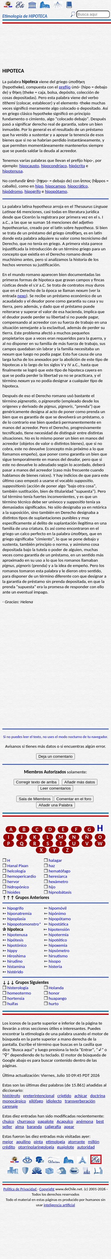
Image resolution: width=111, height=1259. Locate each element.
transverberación (80, 1101)
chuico (8, 1121)
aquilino (23, 1141)
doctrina (97, 1095)
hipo (39, 186)
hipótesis (15, 940)
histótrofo (11, 1095)
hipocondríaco (54, 165)
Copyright (46, 1189)
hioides (13, 892)
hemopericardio (21, 876)
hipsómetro (59, 950)
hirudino (14, 961)
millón (93, 1141)
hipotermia (58, 934)
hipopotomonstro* (24, 924)
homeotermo (19, 993)
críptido (64, 1095)
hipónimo (57, 913)
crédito (8, 1147)
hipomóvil (58, 908)
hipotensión (59, 929)
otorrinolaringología (36, 1147)
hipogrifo (33, 191)
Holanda (56, 987)
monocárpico (14, 1101)
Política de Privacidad (20, 1189)
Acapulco (65, 1121)
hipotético (58, 940)
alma (19, 1126)
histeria (55, 966)
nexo (21, 295)
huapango (58, 998)
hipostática (58, 924)
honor (54, 993)
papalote (46, 1121)
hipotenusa (12, 171)
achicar (80, 1095)
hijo (52, 887)
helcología (16, 871)
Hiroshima (16, 956)
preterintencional (38, 1095)
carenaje (10, 1106)
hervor (13, 881)
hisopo (55, 961)
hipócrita (77, 165)
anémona (84, 1121)
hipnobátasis (60, 892)
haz (52, 865)
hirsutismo (58, 956)
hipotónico (16, 945)
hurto (54, 1003)
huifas (12, 1003)
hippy (12, 950)
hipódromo (12, 191)
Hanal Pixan (17, 865)
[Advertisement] (55, 46)
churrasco (26, 1121)
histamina (16, 966)
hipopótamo (56, 191)
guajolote (65, 1147)
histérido (15, 971)
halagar (55, 860)
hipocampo (55, 186)
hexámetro (58, 881)
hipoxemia (58, 945)
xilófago (36, 1101)
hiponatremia (19, 913)
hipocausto (29, 165)
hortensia (15, 998)
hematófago (59, 871)
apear (69, 1126)
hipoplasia (16, 918)
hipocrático (77, 186)
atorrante (76, 1141)
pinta (38, 1141)
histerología (17, 987)
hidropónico (18, 887)
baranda (34, 1126)
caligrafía (53, 1126)
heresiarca (58, 876)
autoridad (85, 1147)
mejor (7, 1141)
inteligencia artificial (59, 1205)
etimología (55, 1141)
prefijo (65, 87)
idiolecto (54, 1101)
